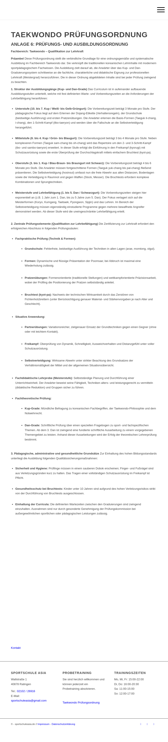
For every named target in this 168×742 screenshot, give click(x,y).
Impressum (43, 724)
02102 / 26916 (26, 691)
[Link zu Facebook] (140, 724)
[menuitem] (159, 10)
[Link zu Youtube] (153, 724)
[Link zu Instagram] (147, 724)
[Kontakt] (16, 647)
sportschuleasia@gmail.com (29, 700)
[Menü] (159, 10)
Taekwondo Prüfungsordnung (81, 702)
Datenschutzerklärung (63, 724)
